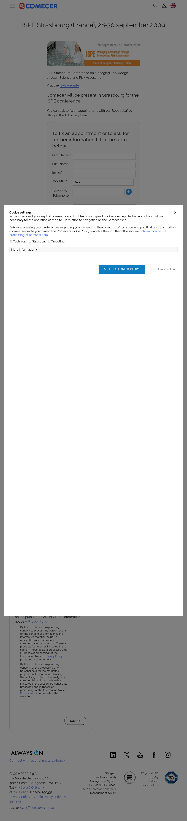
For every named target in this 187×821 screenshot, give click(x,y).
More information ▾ (24, 249)
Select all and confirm (121, 269)
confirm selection (164, 269)
